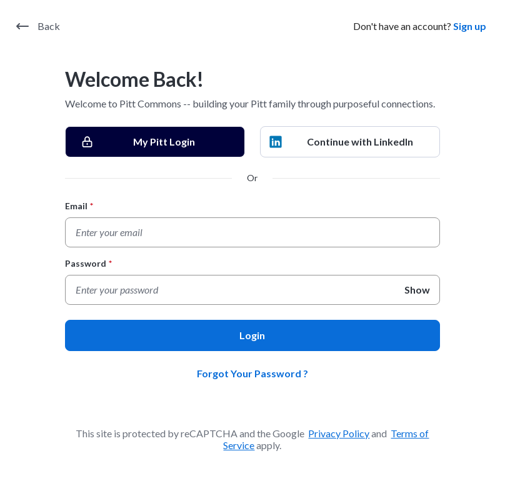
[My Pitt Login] (155, 141)
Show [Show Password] (417, 289)
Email (79, 206)
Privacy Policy (338, 433)
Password (88, 263)
